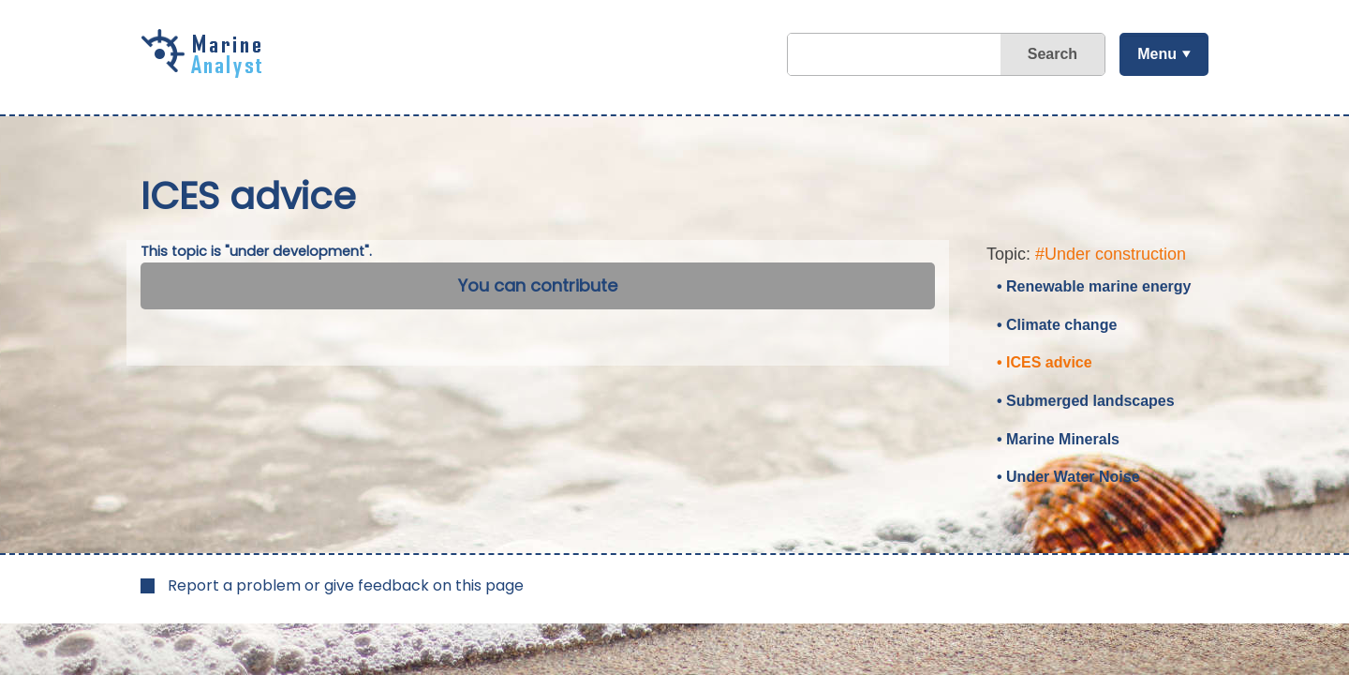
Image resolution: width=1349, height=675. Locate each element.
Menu (1157, 54)
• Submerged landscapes (1086, 401)
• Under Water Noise (1068, 477)
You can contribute (537, 285)
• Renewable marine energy (1094, 286)
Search (1052, 54)
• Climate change (1057, 325)
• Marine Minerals (1058, 439)
